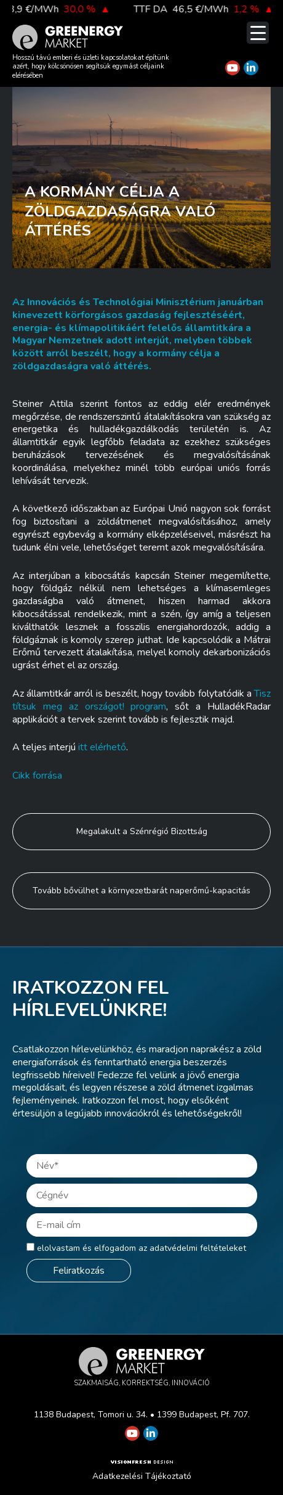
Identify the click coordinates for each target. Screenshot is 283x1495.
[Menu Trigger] (258, 33)
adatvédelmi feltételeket (197, 1248)
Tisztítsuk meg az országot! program (141, 700)
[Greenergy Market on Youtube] (232, 67)
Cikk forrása (37, 775)
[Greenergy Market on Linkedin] (251, 67)
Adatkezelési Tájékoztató (141, 1476)
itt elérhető (102, 747)
